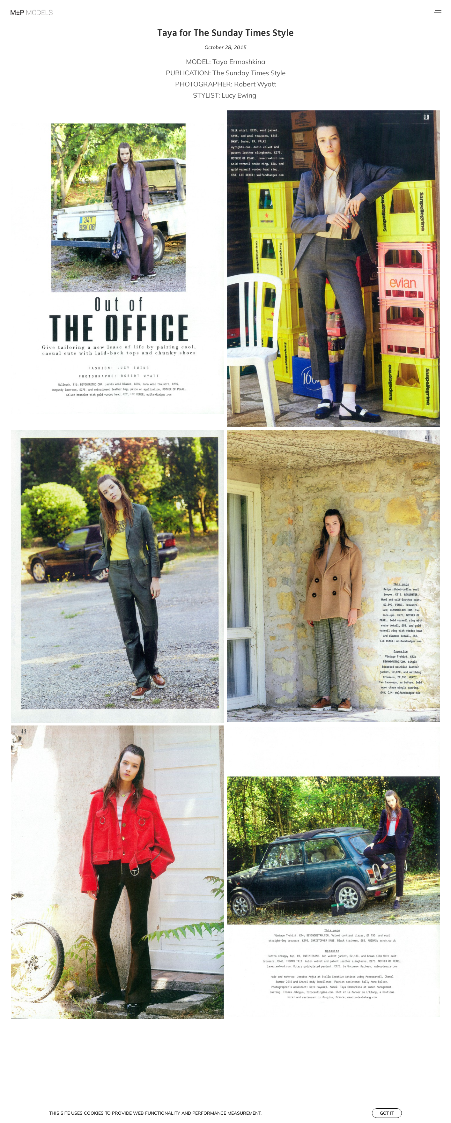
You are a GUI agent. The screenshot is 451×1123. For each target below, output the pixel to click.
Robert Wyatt (255, 84)
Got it (387, 1113)
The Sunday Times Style (248, 73)
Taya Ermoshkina (238, 61)
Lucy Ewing (239, 95)
